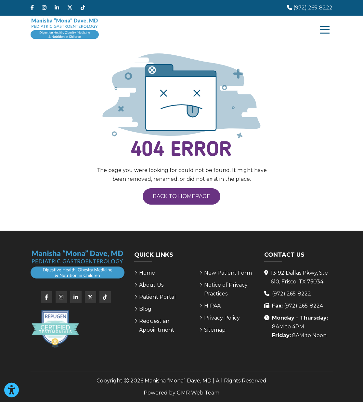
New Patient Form (228, 273)
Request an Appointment (156, 325)
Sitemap (215, 330)
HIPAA (212, 306)
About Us (151, 285)
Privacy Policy (222, 318)
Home (147, 273)
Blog (145, 309)
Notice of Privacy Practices (226, 289)
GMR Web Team (198, 393)
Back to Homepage (181, 196)
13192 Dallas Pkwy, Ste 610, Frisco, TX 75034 (299, 277)
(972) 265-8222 (291, 294)
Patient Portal (157, 297)
